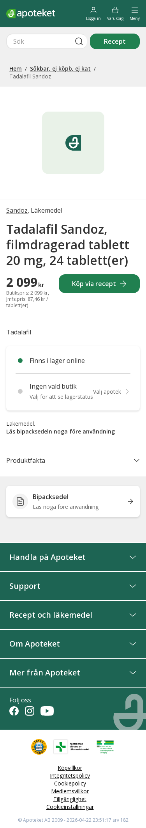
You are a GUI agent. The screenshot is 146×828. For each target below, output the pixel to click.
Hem (15, 68)
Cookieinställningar (70, 806)
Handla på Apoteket (73, 557)
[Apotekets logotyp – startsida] (30, 13)
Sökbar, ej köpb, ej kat (60, 68)
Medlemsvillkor (70, 791)
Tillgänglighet (69, 799)
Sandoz (17, 210)
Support (73, 586)
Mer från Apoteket (73, 672)
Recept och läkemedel (73, 614)
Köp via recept (99, 283)
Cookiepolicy (70, 783)
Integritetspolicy (70, 775)
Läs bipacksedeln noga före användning (60, 431)
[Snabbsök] (46, 41)
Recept (115, 41)
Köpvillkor (70, 767)
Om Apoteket (73, 643)
